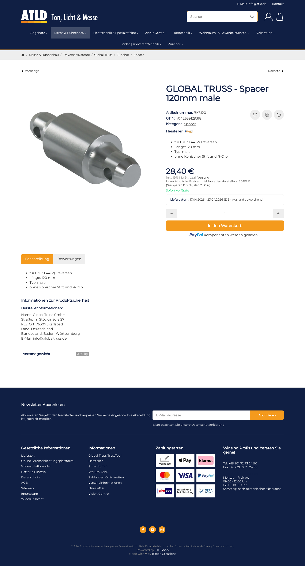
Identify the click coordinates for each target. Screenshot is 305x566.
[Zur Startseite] (60, 16)
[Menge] (225, 213)
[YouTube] (152, 529)
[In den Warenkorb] (225, 225)
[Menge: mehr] (278, 213)
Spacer (190, 124)
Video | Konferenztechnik (141, 44)
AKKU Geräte (156, 33)
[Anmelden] (268, 16)
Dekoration (265, 33)
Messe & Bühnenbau (70, 33)
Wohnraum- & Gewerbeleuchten (224, 33)
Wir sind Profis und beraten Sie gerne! (252, 450)
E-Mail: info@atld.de (251, 4)
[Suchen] (222, 16)
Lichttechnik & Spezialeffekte (115, 33)
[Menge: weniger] (171, 213)
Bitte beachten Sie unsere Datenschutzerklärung (188, 424)
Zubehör (175, 44)
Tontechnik (183, 33)
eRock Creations (164, 553)
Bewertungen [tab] (69, 259)
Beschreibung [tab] (37, 259)
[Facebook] (143, 529)
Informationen (102, 448)
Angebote (39, 33)
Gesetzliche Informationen (45, 448)
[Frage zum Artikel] (279, 115)
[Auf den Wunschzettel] (255, 115)
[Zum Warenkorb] (279, 16)
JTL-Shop (162, 550)
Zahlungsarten (169, 448)
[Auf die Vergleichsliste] (267, 115)
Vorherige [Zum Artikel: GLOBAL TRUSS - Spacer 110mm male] (30, 71)
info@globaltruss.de (50, 338)
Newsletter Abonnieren (43, 405)
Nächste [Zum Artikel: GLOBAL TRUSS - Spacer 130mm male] (275, 71)
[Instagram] (162, 529)
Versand (203, 177)
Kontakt (278, 4)
